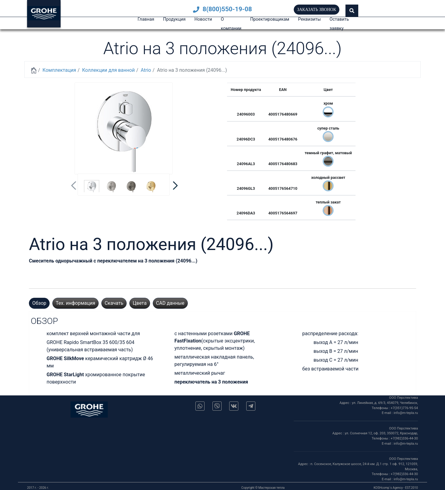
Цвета (140, 303)
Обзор (39, 303)
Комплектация (59, 70)
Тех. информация (75, 303)
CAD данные (170, 303)
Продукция (174, 19)
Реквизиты (309, 19)
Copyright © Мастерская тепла (263, 487)
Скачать (114, 303)
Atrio (146, 70)
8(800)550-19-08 (222, 9)
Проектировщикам (269, 19)
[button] (351, 11)
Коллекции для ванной (108, 70)
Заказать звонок (316, 9)
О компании (231, 24)
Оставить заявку (339, 24)
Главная (146, 19)
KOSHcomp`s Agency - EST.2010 (395, 487)
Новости (203, 19)
